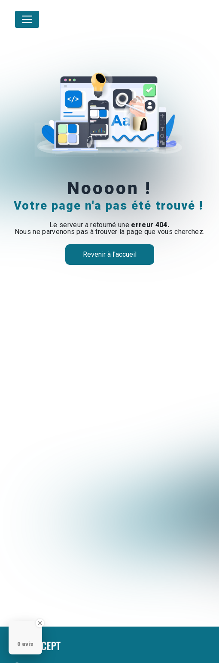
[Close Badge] (40, 623)
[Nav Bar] (27, 19)
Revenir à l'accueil (110, 254)
